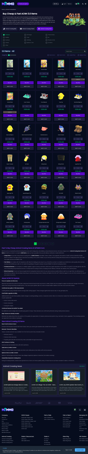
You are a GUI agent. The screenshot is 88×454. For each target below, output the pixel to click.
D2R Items (23, 438)
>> (52, 243)
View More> (82, 366)
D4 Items (46, 438)
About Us (4, 417)
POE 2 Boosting (66, 425)
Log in (64, 3)
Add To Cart (10, 86)
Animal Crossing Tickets (7, 440)
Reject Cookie (69, 450)
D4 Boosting (47, 442)
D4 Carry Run (47, 444)
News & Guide (5, 430)
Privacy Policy (5, 427)
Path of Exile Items (48, 417)
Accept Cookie (80, 450)
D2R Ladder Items (25, 440)
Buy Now (10, 82)
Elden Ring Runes (67, 440)
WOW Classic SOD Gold (27, 427)
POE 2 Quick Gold (67, 421)
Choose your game (23, 3)
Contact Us (4, 419)
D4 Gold (46, 440)
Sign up (69, 3)
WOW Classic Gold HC (26, 425)
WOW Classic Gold (25, 423)
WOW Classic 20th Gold (27, 419)
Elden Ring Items (67, 438)
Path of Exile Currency (49, 419)
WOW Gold (24, 428)
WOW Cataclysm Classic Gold (28, 421)
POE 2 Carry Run (67, 423)
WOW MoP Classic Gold (27, 417)
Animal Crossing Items (7, 442)
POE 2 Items (66, 419)
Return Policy (5, 428)
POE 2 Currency (66, 417)
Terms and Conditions (7, 425)
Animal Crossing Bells (7, 438)
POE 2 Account (66, 427)
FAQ (3, 421)
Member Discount (6, 432)
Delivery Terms (5, 423)
